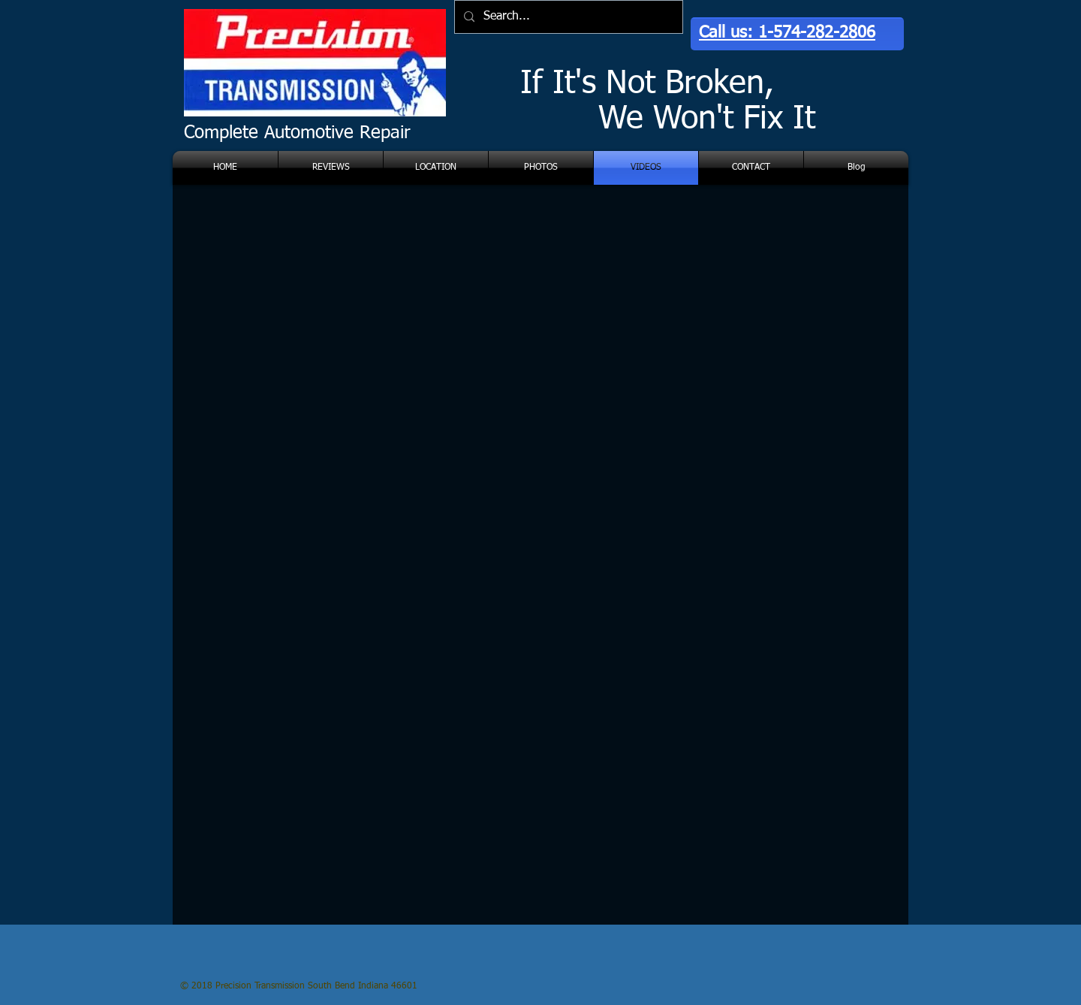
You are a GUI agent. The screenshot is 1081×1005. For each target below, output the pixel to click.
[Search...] (567, 17)
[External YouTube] (354, 311)
